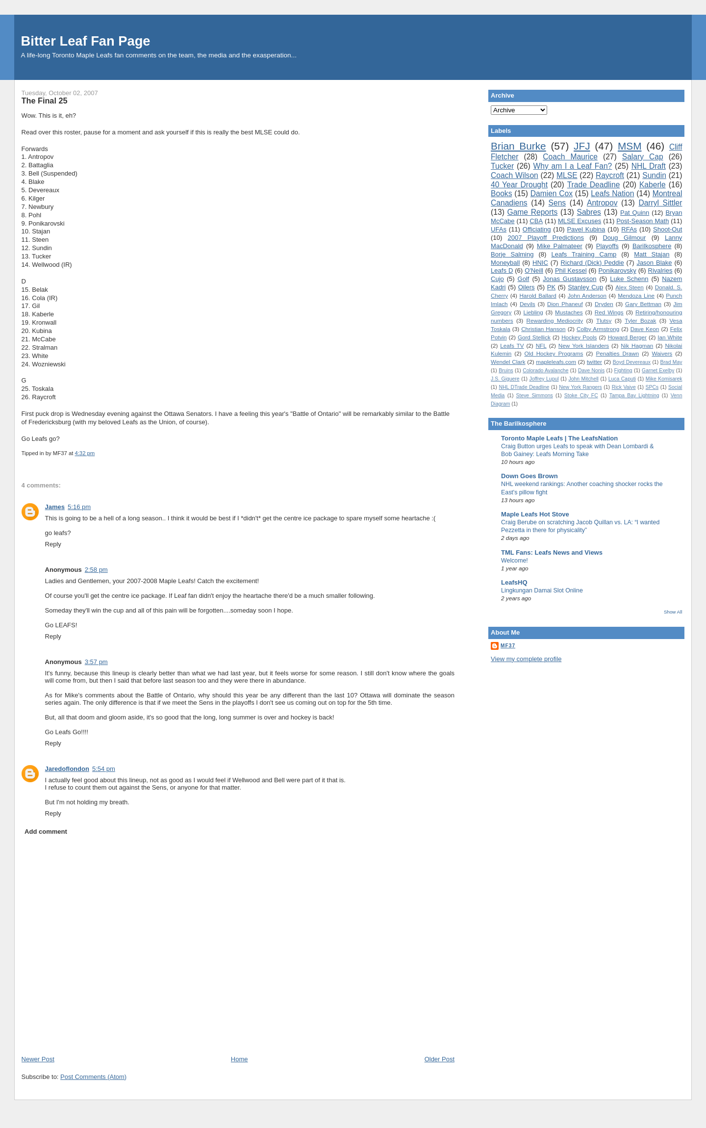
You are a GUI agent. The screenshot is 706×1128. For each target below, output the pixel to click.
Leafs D (502, 270)
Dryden (604, 304)
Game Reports (532, 212)
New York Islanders (583, 345)
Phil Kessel (571, 270)
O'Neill (534, 270)
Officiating (537, 229)
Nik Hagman (637, 345)
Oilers (526, 287)
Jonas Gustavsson (569, 278)
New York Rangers (580, 387)
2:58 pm (96, 569)
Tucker (502, 166)
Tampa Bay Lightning (634, 395)
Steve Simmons (534, 395)
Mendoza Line (636, 295)
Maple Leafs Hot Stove (535, 514)
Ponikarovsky (617, 270)
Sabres (589, 212)
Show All (673, 612)
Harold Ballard (537, 295)
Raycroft (610, 175)
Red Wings (609, 312)
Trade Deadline (593, 184)
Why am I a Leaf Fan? (572, 166)
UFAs (498, 229)
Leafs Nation (612, 193)
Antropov (602, 203)
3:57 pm (96, 662)
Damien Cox (551, 193)
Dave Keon (644, 329)
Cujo (497, 278)
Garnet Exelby (658, 370)
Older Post (439, 1059)
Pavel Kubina (586, 229)
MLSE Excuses (579, 221)
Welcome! (514, 560)
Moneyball (505, 262)
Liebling (533, 312)
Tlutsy (603, 320)
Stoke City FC (581, 395)
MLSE (566, 175)
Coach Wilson (514, 175)
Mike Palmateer (559, 246)
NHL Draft (648, 166)
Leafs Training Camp (583, 254)
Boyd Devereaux (632, 362)
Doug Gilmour (624, 237)
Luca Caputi (622, 379)
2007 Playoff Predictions (546, 237)
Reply (53, 544)
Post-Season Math (642, 221)
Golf (524, 278)
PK (551, 287)
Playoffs (607, 246)
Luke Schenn (629, 278)
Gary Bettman (643, 304)
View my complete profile (526, 659)
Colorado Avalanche (545, 370)
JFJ (582, 146)
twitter (594, 362)
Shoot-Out (667, 229)
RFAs (629, 229)
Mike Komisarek (664, 379)
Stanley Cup (585, 287)
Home (239, 1059)
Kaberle (652, 184)
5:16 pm (79, 507)
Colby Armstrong (598, 329)
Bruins (506, 370)
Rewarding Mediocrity (555, 320)
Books (501, 193)
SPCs (652, 387)
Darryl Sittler (660, 203)
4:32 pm (85, 453)
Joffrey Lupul (543, 379)
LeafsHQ (514, 582)
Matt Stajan (651, 254)
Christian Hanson (543, 329)
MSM (630, 146)
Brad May (671, 362)
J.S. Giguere (505, 379)
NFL (541, 345)
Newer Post (38, 1059)
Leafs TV (512, 345)
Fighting (623, 370)
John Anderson (587, 295)
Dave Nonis (591, 370)
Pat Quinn (634, 212)
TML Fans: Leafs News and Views (552, 552)
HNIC (540, 262)
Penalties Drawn (617, 353)
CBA (536, 221)
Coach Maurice (570, 157)
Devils (527, 304)
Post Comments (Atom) (93, 1076)
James (55, 507)
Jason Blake (654, 262)
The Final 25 (45, 100)
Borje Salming (512, 254)
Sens (557, 203)
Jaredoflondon (67, 768)
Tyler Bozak (640, 320)
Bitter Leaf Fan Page (86, 41)
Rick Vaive (624, 387)
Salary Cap (642, 157)
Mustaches (569, 312)
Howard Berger (627, 337)
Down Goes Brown (529, 476)
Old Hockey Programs (554, 353)
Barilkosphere (652, 246)
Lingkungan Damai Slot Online (542, 590)
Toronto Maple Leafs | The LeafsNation (559, 438)
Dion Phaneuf (565, 304)
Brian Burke (518, 146)
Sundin (654, 175)
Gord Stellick (534, 337)
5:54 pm (103, 768)
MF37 (508, 645)
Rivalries (660, 270)
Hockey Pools (579, 337)
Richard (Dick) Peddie (592, 262)
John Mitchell (583, 379)
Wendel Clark (508, 362)
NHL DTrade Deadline (524, 387)
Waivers (662, 353)
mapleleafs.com (556, 362)
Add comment (46, 831)
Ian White (669, 337)
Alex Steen (629, 287)
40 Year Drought (519, 184)
